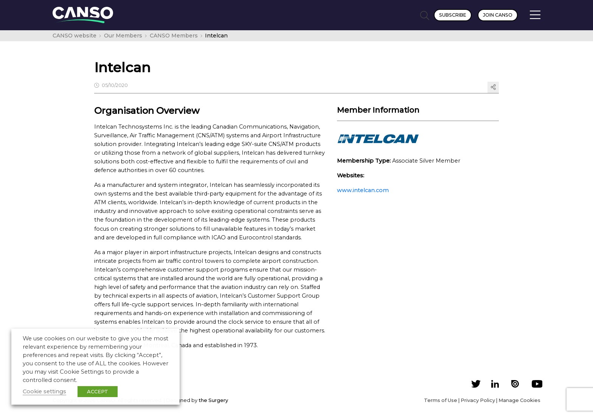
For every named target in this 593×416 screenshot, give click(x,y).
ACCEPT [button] (97, 391)
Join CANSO (497, 15)
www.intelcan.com (363, 190)
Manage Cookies (519, 400)
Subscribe (452, 15)
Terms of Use (440, 400)
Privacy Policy (478, 400)
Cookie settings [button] (44, 391)
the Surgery (213, 400)
